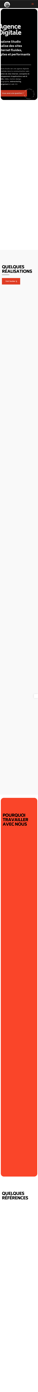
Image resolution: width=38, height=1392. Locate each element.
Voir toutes (10, 281)
